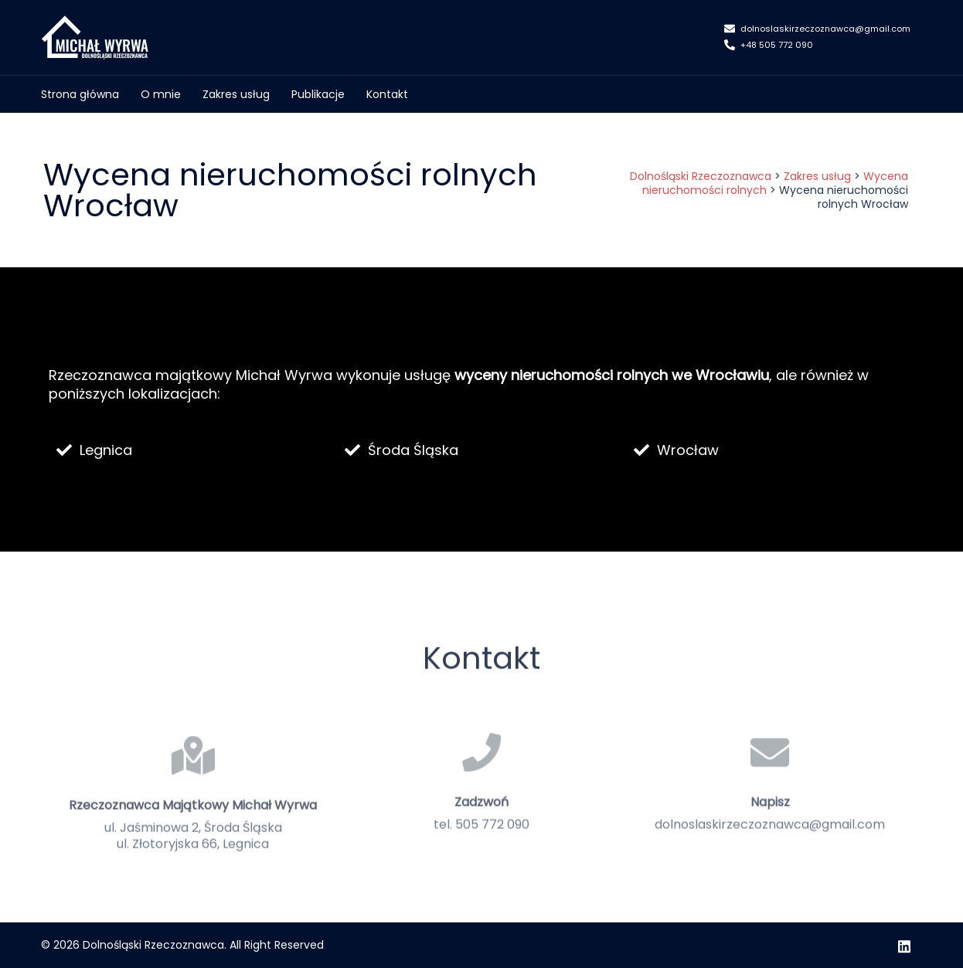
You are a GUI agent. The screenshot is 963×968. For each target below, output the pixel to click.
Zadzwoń (481, 844)
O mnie (161, 94)
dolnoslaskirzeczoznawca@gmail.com (817, 29)
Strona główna (80, 94)
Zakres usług (236, 94)
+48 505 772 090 (768, 45)
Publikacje (318, 94)
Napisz (770, 844)
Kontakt (387, 94)
